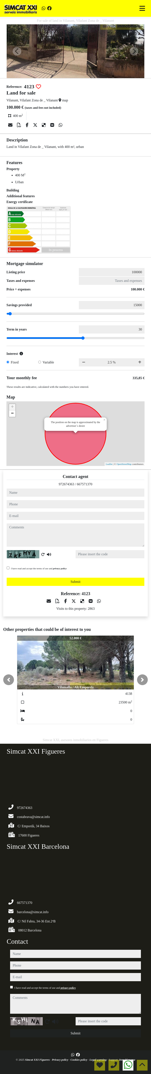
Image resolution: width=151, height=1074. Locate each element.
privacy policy (60, 568)
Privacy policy (60, 1059)
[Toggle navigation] (142, 8)
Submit (75, 582)
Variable (48, 362)
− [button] (12, 413)
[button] (8, 679)
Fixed (14, 362)
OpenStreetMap (123, 464)
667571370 (84, 484)
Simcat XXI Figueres (37, 1059)
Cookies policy (79, 1059)
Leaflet (109, 464)
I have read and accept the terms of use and (39, 568)
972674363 (66, 484)
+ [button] (12, 407)
